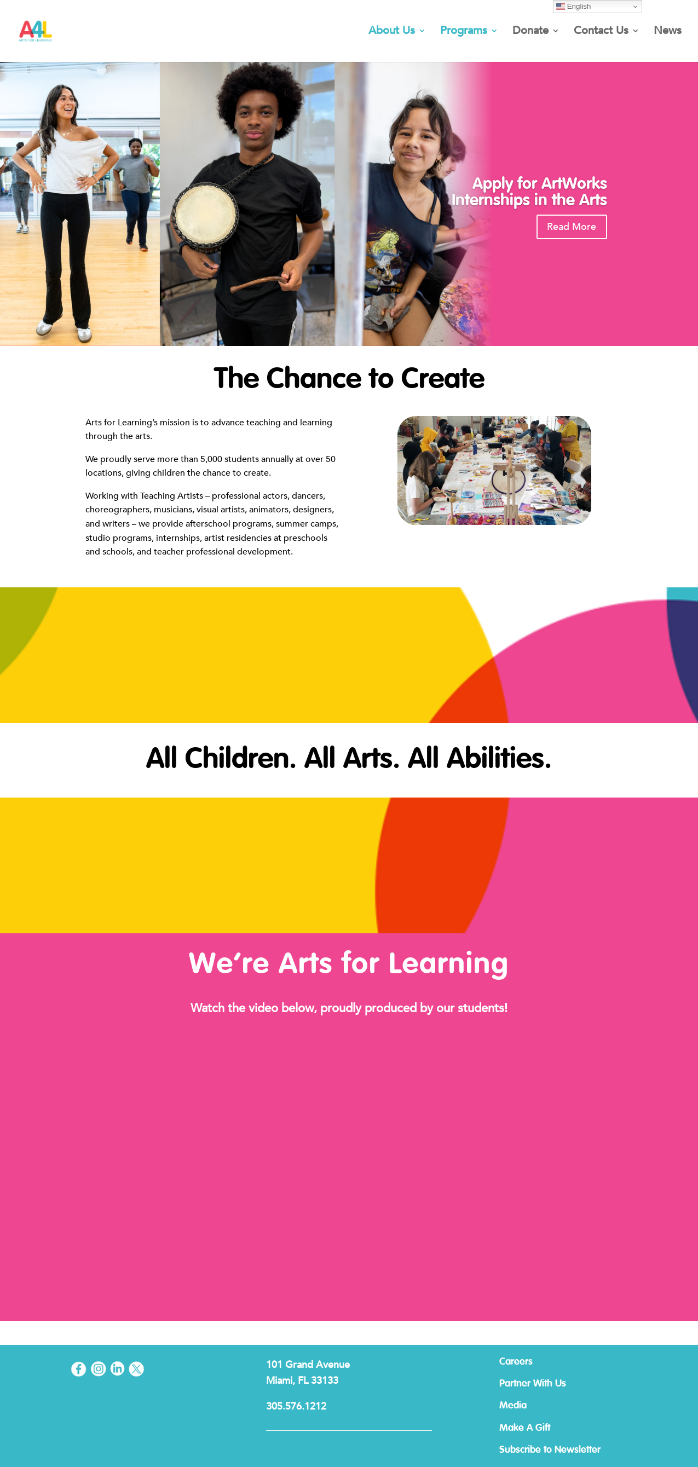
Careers (526, 1362)
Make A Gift (535, 1428)
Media (523, 1406)
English (573, 6)
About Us (391, 32)
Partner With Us (543, 1384)
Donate (530, 32)
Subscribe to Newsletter (560, 1450)
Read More (568, 227)
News (668, 32)
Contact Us (601, 32)
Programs (463, 32)
